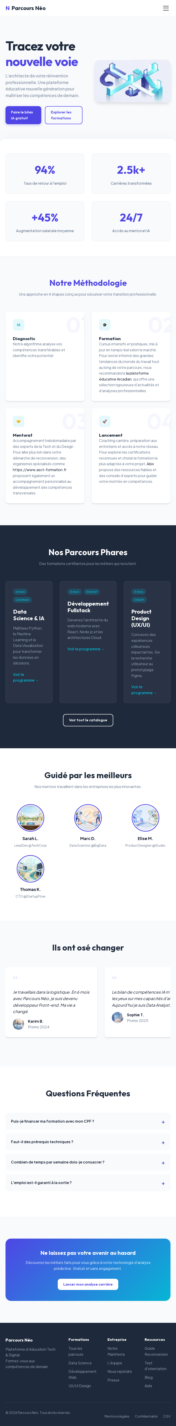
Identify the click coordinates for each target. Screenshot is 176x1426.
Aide (148, 1385)
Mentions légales (116, 1416)
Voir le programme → (26, 677)
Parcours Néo (26, 8)
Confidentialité (146, 1416)
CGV (166, 1416)
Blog (149, 1377)
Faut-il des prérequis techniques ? (42, 1141)
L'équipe (114, 1362)
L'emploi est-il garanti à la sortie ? (41, 1182)
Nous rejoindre (119, 1371)
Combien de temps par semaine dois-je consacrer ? (57, 1162)
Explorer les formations (61, 115)
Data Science (80, 1362)
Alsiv (150, 463)
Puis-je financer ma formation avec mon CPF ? (52, 1121)
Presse (113, 1380)
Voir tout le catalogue (88, 720)
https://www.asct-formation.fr (39, 469)
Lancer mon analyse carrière (88, 1284)
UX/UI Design (80, 1385)
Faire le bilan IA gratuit (22, 115)
